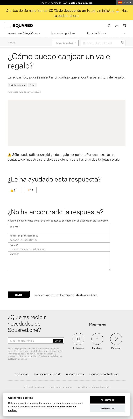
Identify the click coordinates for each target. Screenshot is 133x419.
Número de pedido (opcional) (24, 235)
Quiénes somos (75, 374)
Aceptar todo (107, 400)
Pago (32, 84)
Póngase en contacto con (103, 374)
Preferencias (107, 408)
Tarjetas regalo (17, 84)
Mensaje (14, 253)
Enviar (18, 294)
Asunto (14, 244)
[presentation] (34, 281)
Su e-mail (15, 226)
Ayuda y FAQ (22, 374)
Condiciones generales (61, 386)
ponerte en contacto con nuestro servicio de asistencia (61, 156)
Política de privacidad (34, 386)
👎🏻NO (30, 189)
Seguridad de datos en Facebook (93, 386)
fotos (91, 10)
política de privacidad (26, 356)
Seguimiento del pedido (47, 374)
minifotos (106, 10)
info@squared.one (86, 295)
